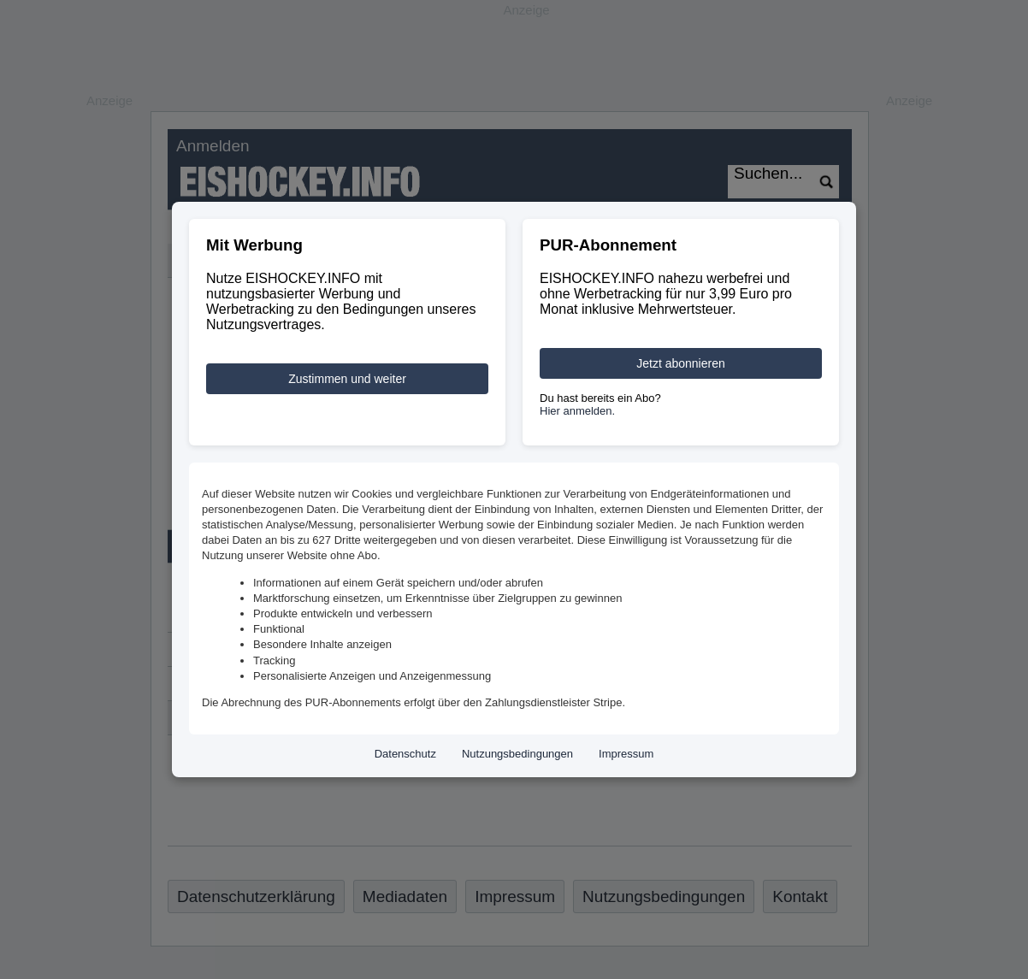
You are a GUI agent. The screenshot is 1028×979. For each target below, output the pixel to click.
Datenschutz (405, 753)
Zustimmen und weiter (347, 379)
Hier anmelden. (577, 410)
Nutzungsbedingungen (517, 753)
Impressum (626, 753)
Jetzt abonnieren (680, 363)
